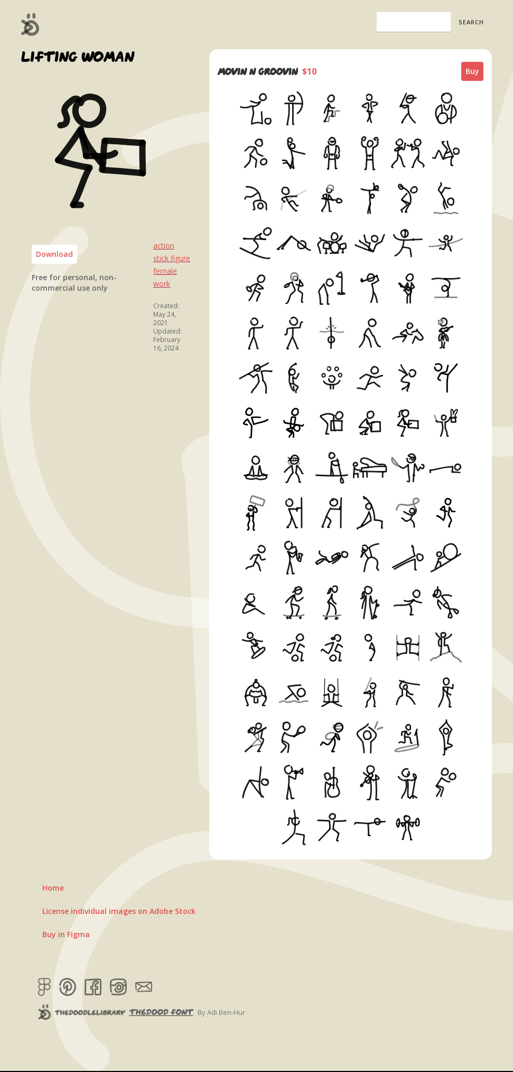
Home (53, 888)
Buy (472, 71)
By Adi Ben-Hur (221, 1012)
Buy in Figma (66, 934)
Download (54, 254)
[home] (30, 24)
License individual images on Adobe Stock (118, 911)
